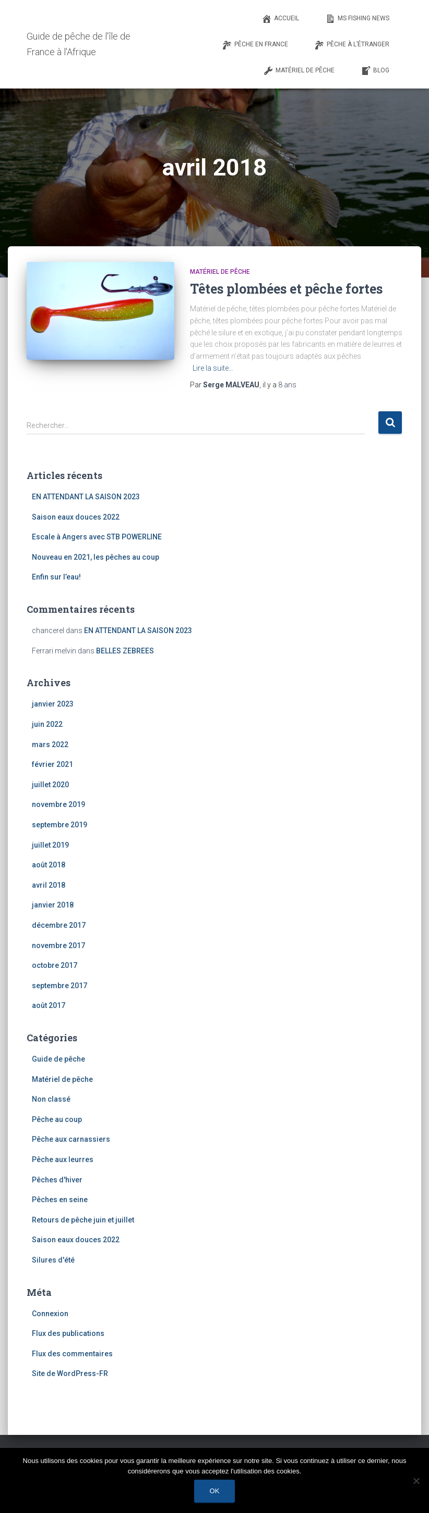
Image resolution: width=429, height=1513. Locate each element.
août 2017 (48, 1005)
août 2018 (48, 865)
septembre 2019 (59, 825)
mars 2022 (50, 744)
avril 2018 (48, 885)
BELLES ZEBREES (125, 651)
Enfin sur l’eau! (56, 577)
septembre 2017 (59, 985)
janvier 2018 (53, 905)
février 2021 (52, 764)
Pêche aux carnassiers (71, 1139)
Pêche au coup (57, 1119)
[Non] (416, 1481)
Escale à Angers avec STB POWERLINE (97, 537)
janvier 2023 (53, 704)
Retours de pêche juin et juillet (83, 1220)
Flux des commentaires (72, 1354)
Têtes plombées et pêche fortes (286, 288)
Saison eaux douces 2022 (76, 517)
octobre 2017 (54, 965)
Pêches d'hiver (57, 1180)
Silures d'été (53, 1260)
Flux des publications (68, 1333)
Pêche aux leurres (62, 1159)
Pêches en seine (60, 1199)
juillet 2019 (50, 845)
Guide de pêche (58, 1059)
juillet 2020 (50, 784)
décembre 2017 (59, 925)
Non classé (51, 1099)
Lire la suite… (213, 368)
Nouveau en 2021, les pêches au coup (95, 557)
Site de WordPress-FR (70, 1373)
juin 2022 (47, 724)
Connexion (50, 1313)
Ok (215, 1491)
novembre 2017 (58, 945)
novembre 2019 (58, 804)
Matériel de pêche (220, 271)
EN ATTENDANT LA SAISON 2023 (86, 497)
